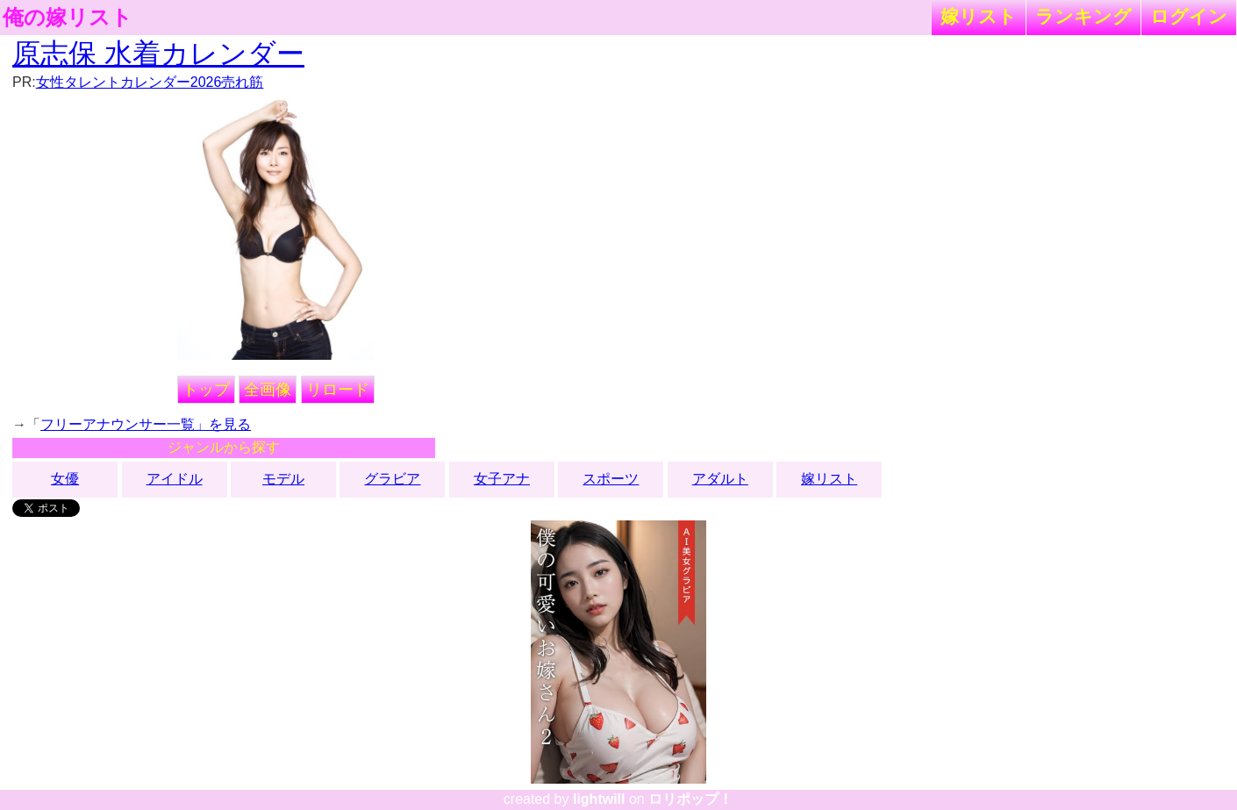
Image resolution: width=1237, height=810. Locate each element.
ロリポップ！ (690, 799)
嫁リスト (978, 16)
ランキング (1083, 16)
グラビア (392, 478)
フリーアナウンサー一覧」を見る (145, 424)
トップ (206, 389)
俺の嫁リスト (67, 17)
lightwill (599, 799)
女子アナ (502, 478)
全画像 (267, 389)
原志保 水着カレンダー (158, 53)
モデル (283, 478)
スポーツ (611, 478)
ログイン (1188, 16)
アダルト (720, 478)
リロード (337, 389)
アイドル (175, 478)
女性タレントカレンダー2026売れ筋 (150, 82)
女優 (65, 478)
